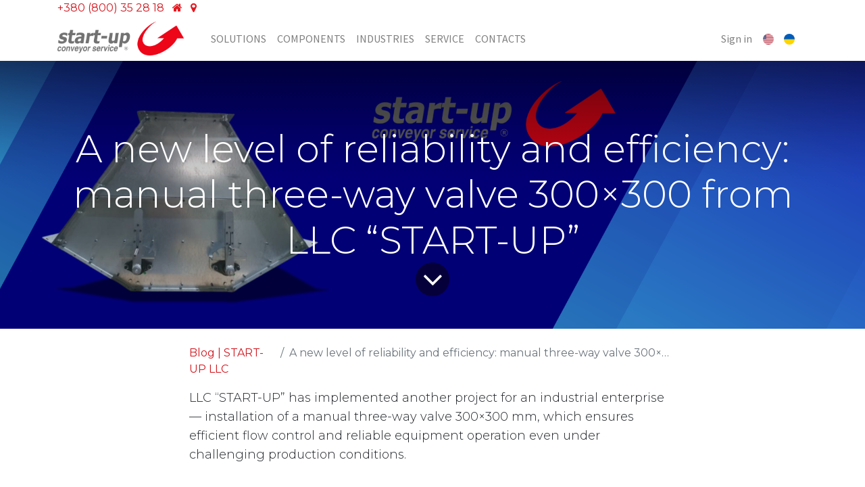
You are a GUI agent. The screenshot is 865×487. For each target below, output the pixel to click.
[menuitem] (238, 38)
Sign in (736, 38)
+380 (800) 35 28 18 (110, 7)
